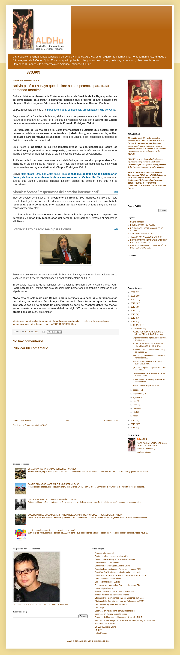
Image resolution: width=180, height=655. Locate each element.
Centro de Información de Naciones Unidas (113, 556)
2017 (133, 311)
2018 (133, 307)
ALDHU (143, 439)
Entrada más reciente (22, 421)
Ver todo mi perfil (144, 452)
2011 (133, 428)
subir (116, 192)
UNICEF (98, 630)
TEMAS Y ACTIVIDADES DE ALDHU (146, 237)
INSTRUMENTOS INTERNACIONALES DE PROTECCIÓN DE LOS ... (148, 241)
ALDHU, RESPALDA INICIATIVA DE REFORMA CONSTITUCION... (148, 345)
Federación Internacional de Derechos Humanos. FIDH (118, 585)
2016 (133, 314)
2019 (133, 303)
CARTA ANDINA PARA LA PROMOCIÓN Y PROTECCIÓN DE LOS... (148, 247)
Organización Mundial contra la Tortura (111, 614)
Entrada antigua (111, 421)
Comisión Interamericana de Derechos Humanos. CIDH (118, 569)
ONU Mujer (99, 607)
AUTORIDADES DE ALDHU (142, 234)
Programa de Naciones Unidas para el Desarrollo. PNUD (119, 617)
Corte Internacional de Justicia (107, 582)
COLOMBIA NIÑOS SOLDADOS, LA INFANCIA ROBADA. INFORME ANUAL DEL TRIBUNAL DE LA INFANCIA (75, 515)
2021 (133, 296)
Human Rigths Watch (104, 588)
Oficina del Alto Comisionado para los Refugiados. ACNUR (119, 601)
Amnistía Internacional (104, 553)
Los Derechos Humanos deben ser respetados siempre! (51, 530)
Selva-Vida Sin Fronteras (105, 624)
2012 (133, 424)
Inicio (68, 421)
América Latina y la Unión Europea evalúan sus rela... (147, 363)
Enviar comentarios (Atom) (36, 425)
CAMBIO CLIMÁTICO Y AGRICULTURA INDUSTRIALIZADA (53, 484)
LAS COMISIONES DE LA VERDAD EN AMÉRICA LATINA (53, 500)
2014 (133, 322)
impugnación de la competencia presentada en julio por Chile (81, 109)
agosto (136, 397)
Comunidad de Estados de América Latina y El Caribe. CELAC (121, 575)
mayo (135, 408)
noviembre (137, 328)
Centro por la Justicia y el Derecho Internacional (115, 559)
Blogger (109, 641)
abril (135, 412)
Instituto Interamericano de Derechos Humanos (115, 591)
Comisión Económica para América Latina (112, 566)
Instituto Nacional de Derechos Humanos (112, 595)
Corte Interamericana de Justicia (108, 579)
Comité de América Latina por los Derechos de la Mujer (118, 572)
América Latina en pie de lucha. (146, 385)
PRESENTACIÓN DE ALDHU (142, 225)
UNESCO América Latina (105, 627)
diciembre (137, 325)
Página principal (137, 222)
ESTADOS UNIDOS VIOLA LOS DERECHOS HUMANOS (52, 469)
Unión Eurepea (101, 633)
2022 (133, 292)
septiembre (138, 394)
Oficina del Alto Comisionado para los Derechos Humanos (119, 598)
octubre (136, 390)
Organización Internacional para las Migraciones (115, 611)
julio (135, 401)
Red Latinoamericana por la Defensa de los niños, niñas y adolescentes (125, 620)
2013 (133, 420)
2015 (133, 318)
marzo (136, 416)
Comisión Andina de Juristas (107, 563)
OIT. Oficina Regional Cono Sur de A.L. (111, 604)
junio (135, 405)
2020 (133, 299)
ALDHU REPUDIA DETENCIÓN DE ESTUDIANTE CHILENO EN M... (148, 333)
